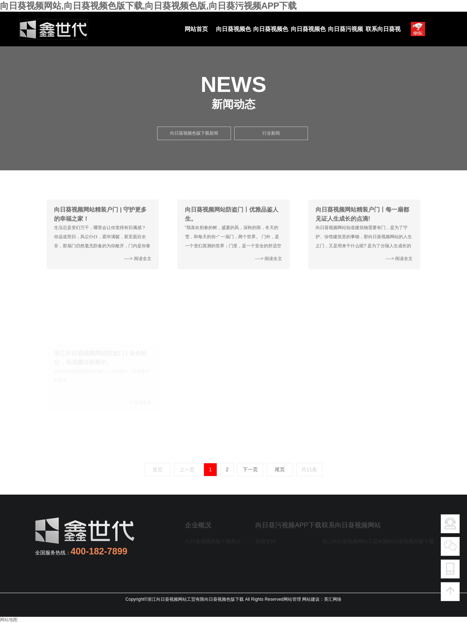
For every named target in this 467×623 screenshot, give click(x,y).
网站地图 (9, 619)
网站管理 (292, 599)
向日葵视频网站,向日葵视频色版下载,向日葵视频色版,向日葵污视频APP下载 (148, 6)
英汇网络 (332, 599)
